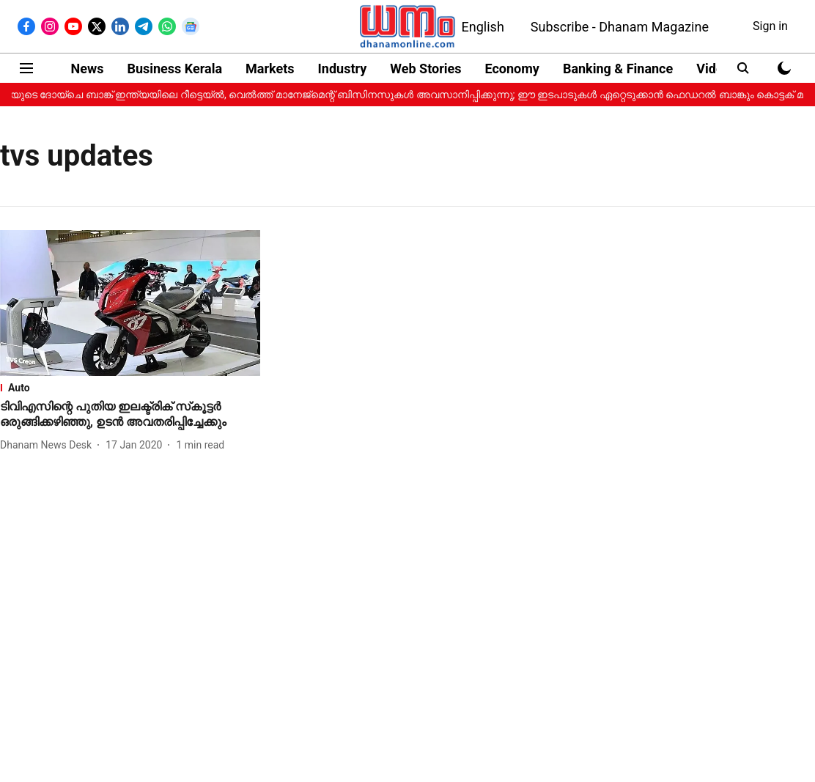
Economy (512, 68)
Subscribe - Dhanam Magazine (620, 26)
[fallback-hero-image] (130, 303)
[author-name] (48, 445)
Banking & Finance (618, 68)
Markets (270, 68)
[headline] (130, 414)
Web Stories (425, 68)
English (483, 26)
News (87, 68)
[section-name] (130, 388)
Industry (342, 68)
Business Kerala (174, 68)
